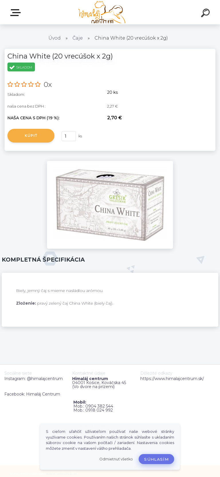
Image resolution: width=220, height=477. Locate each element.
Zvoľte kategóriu (16, 12)
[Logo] (101, 12)
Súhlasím (156, 459)
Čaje (77, 38)
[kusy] (69, 136)
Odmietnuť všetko (116, 459)
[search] (206, 13)
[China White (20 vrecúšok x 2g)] (110, 163)
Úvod (54, 38)
